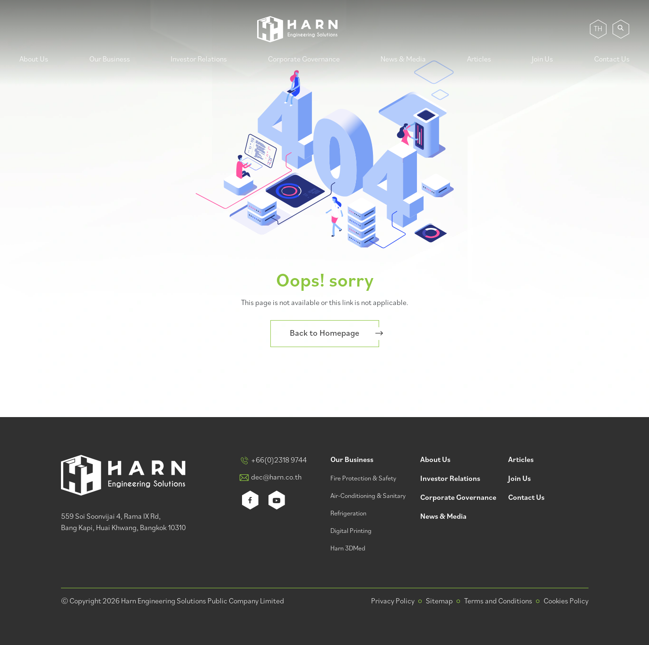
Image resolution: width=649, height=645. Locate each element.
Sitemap (439, 601)
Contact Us (612, 59)
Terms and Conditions (498, 601)
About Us (33, 59)
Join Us (542, 59)
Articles (479, 59)
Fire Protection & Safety (363, 479)
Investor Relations (199, 59)
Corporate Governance (304, 59)
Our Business (109, 59)
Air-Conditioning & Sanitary (368, 496)
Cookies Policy (566, 601)
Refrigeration (348, 514)
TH (598, 29)
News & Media (403, 59)
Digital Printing (351, 531)
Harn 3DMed (347, 549)
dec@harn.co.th (276, 477)
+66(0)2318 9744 (279, 460)
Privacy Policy (393, 601)
